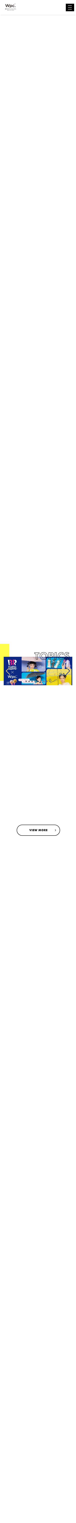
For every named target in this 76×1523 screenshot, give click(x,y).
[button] (26, 681)
